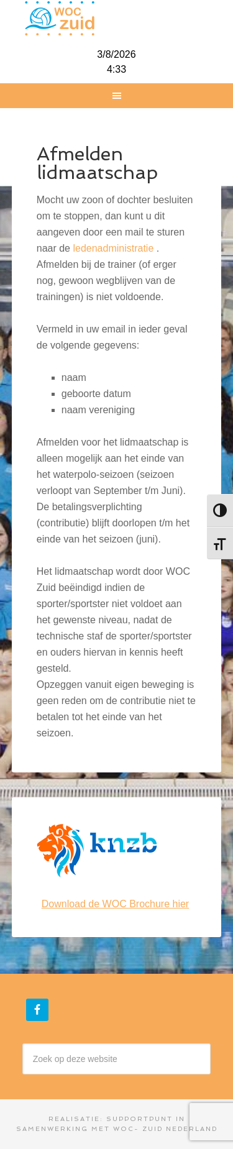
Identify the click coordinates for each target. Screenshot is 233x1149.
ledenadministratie (113, 248)
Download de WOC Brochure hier (115, 904)
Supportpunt (139, 1118)
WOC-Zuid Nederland (117, 18)
